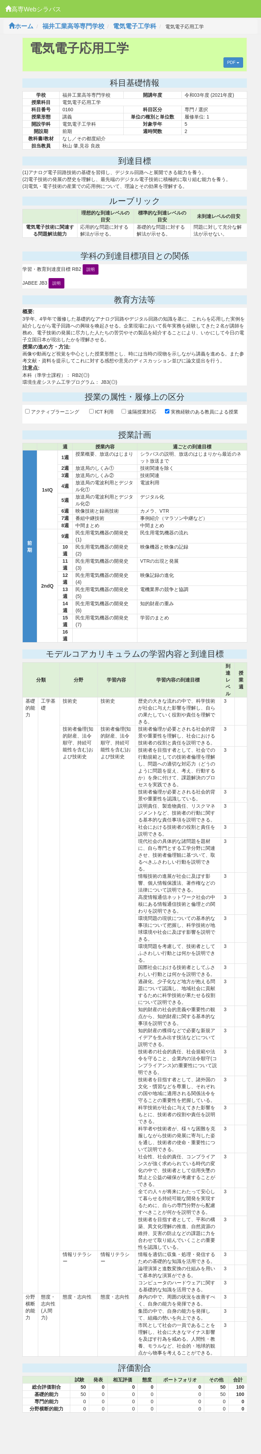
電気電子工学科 (134, 26)
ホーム (21, 26)
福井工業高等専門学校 (73, 26)
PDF (233, 62)
